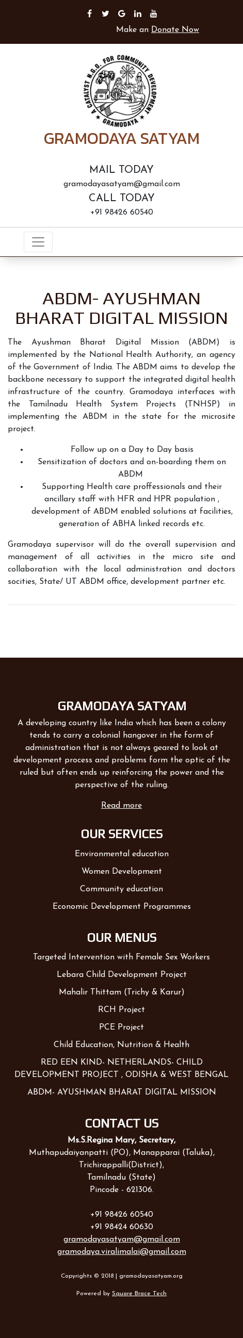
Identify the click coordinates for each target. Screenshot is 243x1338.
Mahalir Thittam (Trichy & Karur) (122, 992)
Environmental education (122, 854)
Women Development (122, 872)
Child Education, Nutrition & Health (121, 1045)
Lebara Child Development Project (122, 975)
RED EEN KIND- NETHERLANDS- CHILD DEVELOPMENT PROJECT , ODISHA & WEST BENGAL (121, 1068)
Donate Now (175, 30)
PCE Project (121, 1027)
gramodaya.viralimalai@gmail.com (121, 1252)
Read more (121, 806)
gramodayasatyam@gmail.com (121, 1239)
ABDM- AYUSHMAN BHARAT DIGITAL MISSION (121, 1092)
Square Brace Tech (139, 1294)
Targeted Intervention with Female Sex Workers (121, 957)
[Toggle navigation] (38, 242)
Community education (121, 889)
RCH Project (121, 1010)
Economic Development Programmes (122, 907)
